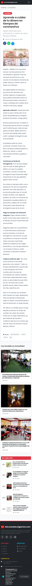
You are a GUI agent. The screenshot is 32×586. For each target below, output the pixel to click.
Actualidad (12, 8)
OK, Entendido (24, 576)
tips (11, 337)
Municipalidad (22, 546)
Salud (19, 551)
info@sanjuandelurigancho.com (12, 566)
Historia (4, 551)
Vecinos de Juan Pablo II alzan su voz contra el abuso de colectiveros (14, 410)
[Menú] (29, 2)
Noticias (3, 8)
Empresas (4, 553)
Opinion (4, 549)
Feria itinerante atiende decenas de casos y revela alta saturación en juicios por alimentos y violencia (16, 376)
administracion (15, 334)
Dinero (6, 337)
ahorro (23, 334)
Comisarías (21, 549)
